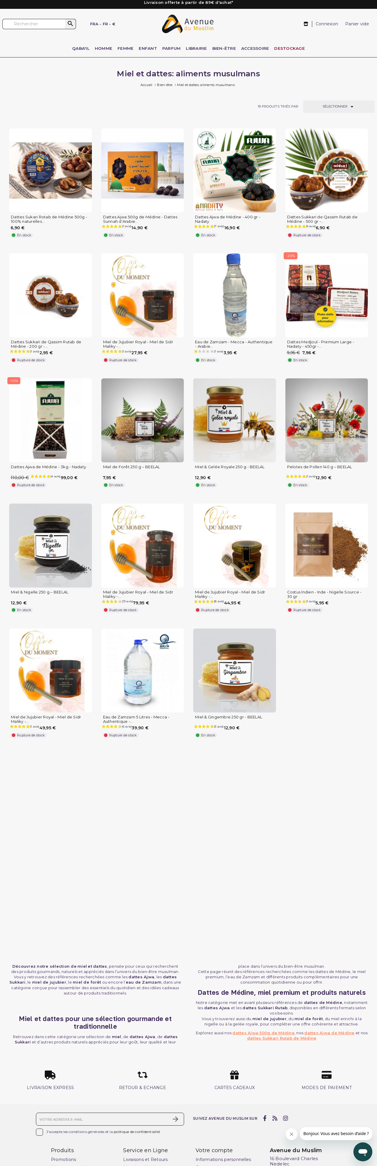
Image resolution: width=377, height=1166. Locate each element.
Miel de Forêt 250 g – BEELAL (131, 467)
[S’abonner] (175, 1119)
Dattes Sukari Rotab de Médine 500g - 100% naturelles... (49, 219)
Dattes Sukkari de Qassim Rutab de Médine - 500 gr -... (322, 219)
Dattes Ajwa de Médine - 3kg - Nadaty (48, 467)
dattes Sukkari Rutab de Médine (282, 1038)
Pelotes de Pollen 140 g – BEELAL (319, 467)
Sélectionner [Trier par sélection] (339, 106)
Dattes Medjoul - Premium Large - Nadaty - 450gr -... (320, 344)
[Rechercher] (39, 24)
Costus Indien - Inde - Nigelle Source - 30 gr (324, 594)
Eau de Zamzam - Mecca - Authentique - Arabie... (233, 344)
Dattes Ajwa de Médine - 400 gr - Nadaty (227, 219)
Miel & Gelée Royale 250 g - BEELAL (230, 467)
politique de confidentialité (137, 1131)
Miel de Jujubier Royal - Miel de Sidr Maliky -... (138, 344)
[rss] (274, 1118)
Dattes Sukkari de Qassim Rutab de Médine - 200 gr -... (46, 344)
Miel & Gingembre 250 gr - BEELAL (228, 717)
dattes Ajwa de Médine (329, 1032)
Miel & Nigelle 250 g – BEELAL (39, 592)
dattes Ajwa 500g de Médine (263, 1032)
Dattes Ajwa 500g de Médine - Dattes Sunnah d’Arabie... (140, 219)
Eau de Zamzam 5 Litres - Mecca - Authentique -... (136, 719)
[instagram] (285, 1118)
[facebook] (264, 1118)
